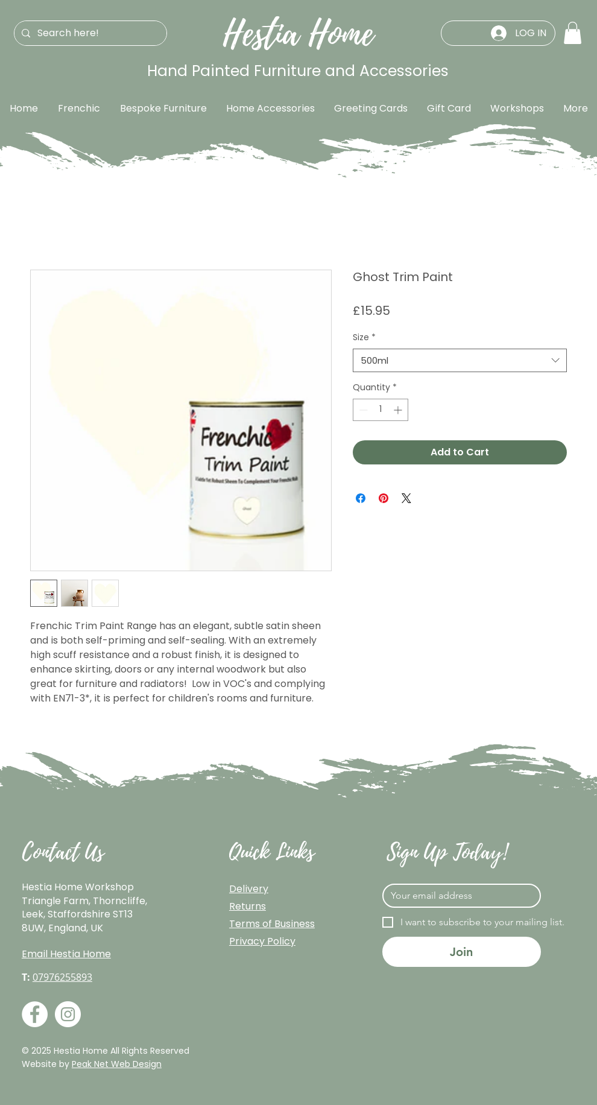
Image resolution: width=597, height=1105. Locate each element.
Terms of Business (272, 924)
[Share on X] (406, 498)
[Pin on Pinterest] (383, 498)
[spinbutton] (380, 409)
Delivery (248, 889)
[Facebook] (35, 1014)
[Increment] (398, 409)
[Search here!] (89, 33)
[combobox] (460, 360)
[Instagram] (68, 1014)
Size (364, 337)
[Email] (458, 896)
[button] (572, 33)
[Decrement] (362, 409)
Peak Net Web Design (117, 1064)
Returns (247, 906)
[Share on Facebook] (360, 498)
